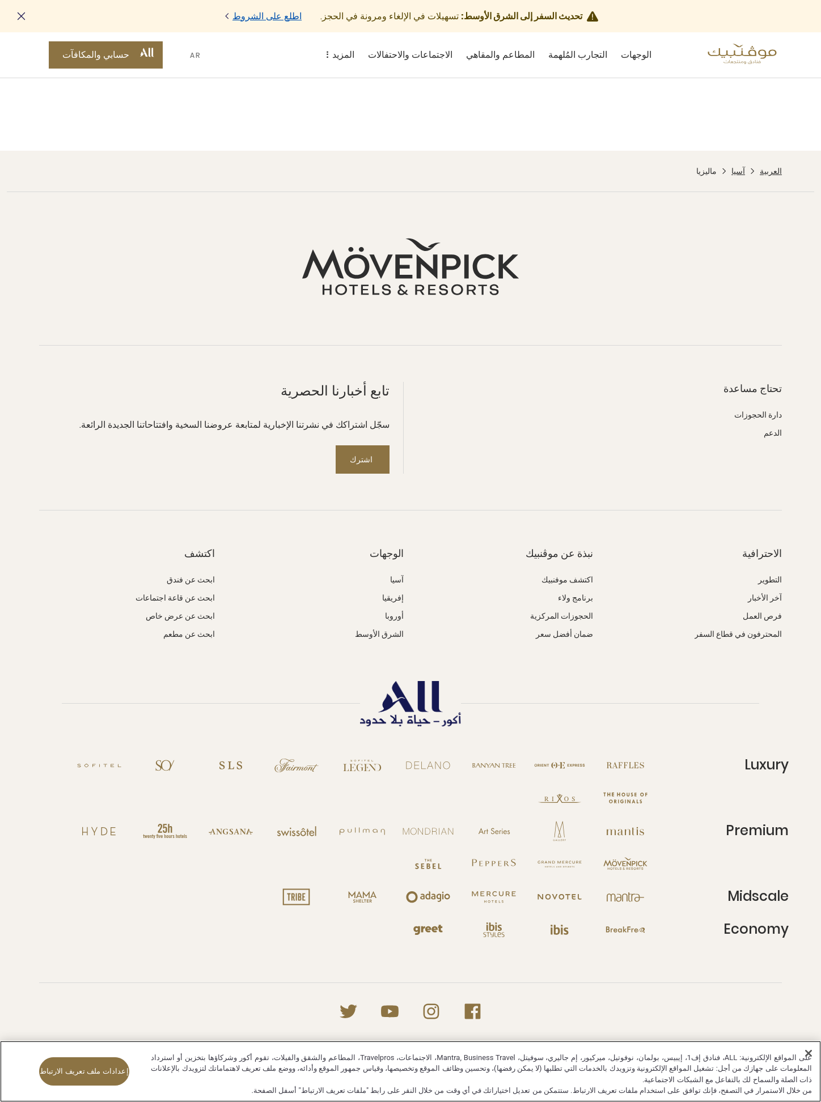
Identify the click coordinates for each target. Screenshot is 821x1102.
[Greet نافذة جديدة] (428, 929)
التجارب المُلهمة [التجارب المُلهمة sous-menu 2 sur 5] (577, 54)
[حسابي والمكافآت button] (106, 55)
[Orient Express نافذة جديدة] (559, 765)
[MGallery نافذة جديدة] (559, 831)
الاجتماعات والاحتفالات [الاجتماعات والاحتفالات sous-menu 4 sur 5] (410, 54)
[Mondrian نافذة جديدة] (428, 831)
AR (195, 55)
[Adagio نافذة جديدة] (428, 896)
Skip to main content (0, 0)
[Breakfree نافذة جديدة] (625, 929)
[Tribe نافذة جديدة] (296, 896)
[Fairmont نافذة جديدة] (296, 765)
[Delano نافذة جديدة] (428, 765)
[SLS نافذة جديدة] (230, 765)
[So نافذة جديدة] (165, 765)
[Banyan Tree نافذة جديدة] (493, 765)
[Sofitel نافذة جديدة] (99, 765)
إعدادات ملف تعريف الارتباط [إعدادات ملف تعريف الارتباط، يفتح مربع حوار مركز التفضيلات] (84, 1071)
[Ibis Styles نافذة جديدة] (493, 929)
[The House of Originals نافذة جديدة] (625, 798)
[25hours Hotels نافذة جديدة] (165, 831)
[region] (410, 1071)
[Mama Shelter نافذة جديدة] (362, 896)
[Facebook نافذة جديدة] (472, 1011)
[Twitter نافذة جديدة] (348, 1011)
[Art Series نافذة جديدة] (493, 831)
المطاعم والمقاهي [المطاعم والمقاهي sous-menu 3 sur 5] (500, 54)
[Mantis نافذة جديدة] (625, 831)
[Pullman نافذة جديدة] (362, 831)
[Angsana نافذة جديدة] (230, 831)
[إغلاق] (808, 1053)
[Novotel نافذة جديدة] (559, 896)
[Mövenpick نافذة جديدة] (625, 864)
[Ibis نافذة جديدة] (559, 929)
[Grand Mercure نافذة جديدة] (559, 864)
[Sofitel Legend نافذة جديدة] (362, 765)
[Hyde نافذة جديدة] (99, 831)
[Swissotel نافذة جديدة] (296, 831)
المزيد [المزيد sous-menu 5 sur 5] (338, 55)
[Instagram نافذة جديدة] (431, 1011)
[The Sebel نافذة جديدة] (428, 864)
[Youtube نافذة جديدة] (389, 1011)
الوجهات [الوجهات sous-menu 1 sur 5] (636, 54)
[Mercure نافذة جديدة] (493, 896)
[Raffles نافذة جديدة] (625, 765)
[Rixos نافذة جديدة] (559, 798)
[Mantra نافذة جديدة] (625, 896)
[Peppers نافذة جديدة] (493, 864)
